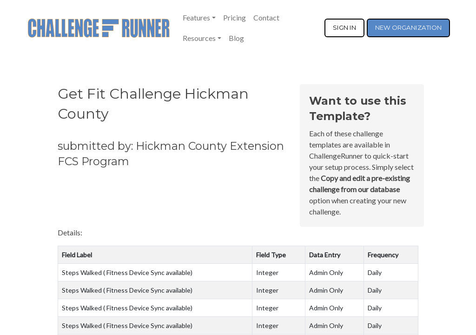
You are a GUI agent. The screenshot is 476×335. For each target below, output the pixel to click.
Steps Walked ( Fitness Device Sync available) (127, 272)
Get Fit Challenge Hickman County (153, 103)
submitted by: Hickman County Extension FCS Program (171, 153)
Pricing (234, 17)
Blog (236, 38)
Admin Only (326, 272)
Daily (375, 272)
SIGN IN (344, 27)
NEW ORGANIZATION (408, 27)
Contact (266, 17)
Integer (267, 272)
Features (196, 17)
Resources (199, 38)
